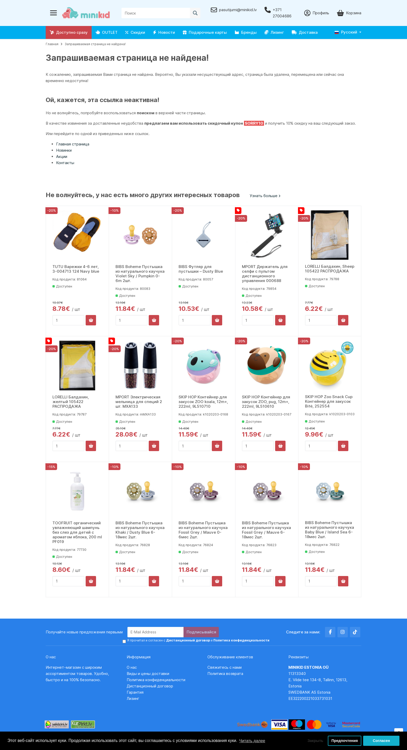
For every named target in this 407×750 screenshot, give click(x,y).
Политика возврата (225, 673)
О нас (132, 667)
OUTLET (107, 32)
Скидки (135, 32)
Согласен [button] (381, 741)
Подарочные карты (205, 32)
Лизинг (274, 32)
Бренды (246, 32)
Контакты (65, 162)
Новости (164, 32)
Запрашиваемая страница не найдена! (95, 44)
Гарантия (135, 691)
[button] (348, 32)
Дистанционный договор (151, 685)
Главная (52, 44)
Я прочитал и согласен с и (197, 640)
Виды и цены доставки (148, 673)
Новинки (64, 150)
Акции (61, 156)
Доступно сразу (69, 32)
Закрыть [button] (315, 741)
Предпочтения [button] (344, 741)
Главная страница (72, 144)
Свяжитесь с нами (224, 667)
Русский (346, 32)
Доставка (305, 32)
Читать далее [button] (252, 740)
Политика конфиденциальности (156, 679)
